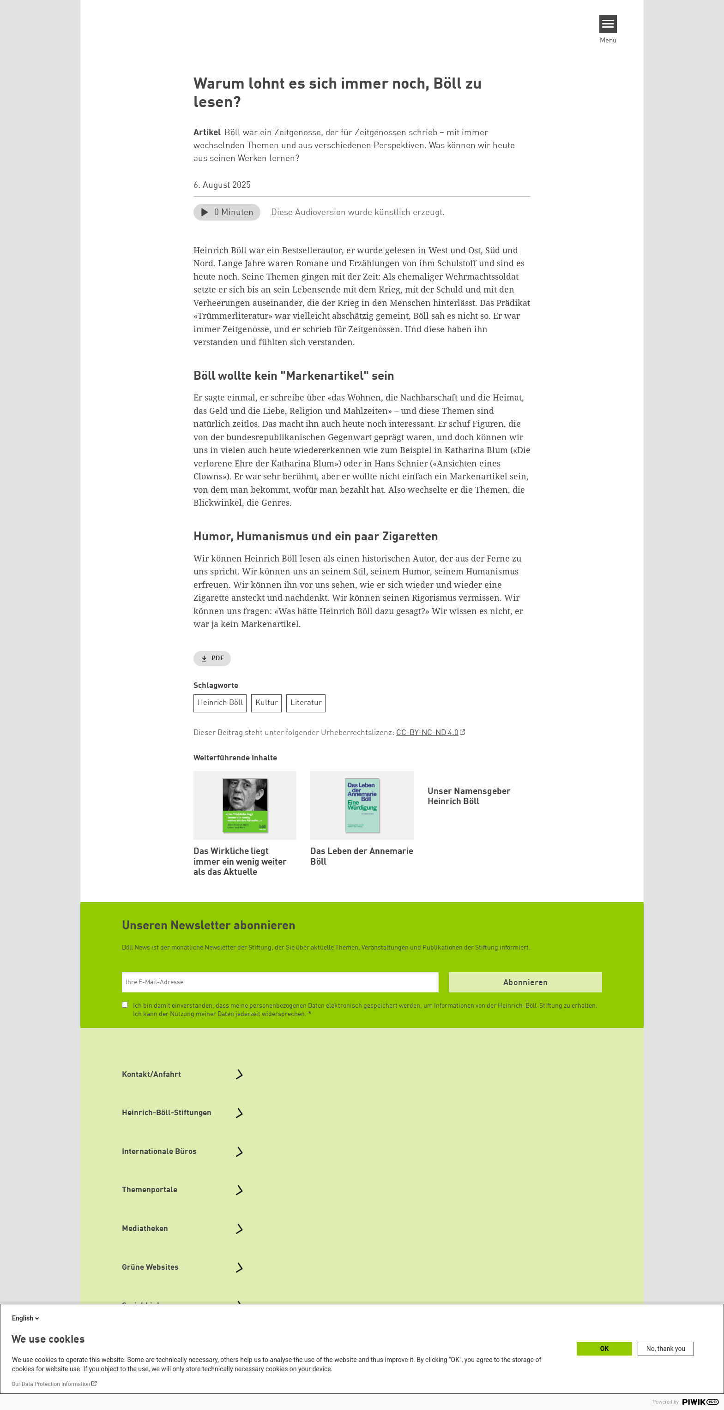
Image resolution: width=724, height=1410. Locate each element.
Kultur (266, 703)
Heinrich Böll (220, 703)
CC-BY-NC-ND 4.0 (427, 733)
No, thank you (666, 1348)
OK (604, 1348)
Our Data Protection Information (51, 1384)
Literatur (306, 703)
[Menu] (608, 24)
